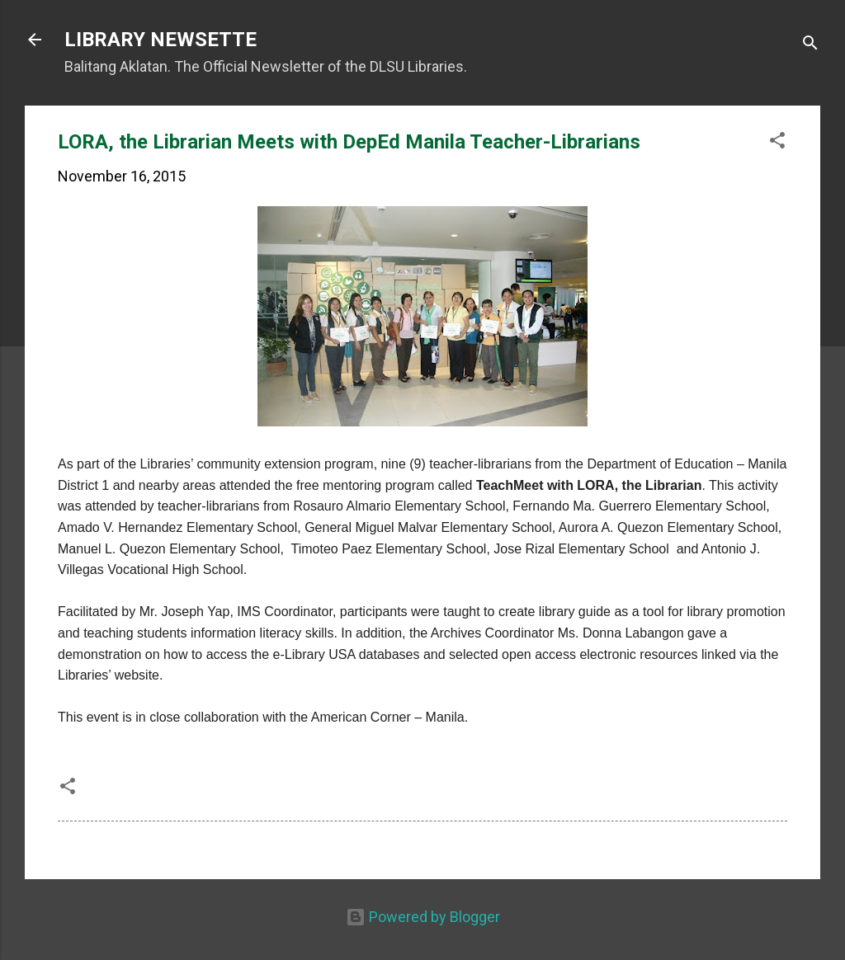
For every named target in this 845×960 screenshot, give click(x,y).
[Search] (810, 45)
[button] (777, 142)
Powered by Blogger (423, 916)
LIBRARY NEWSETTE (160, 39)
